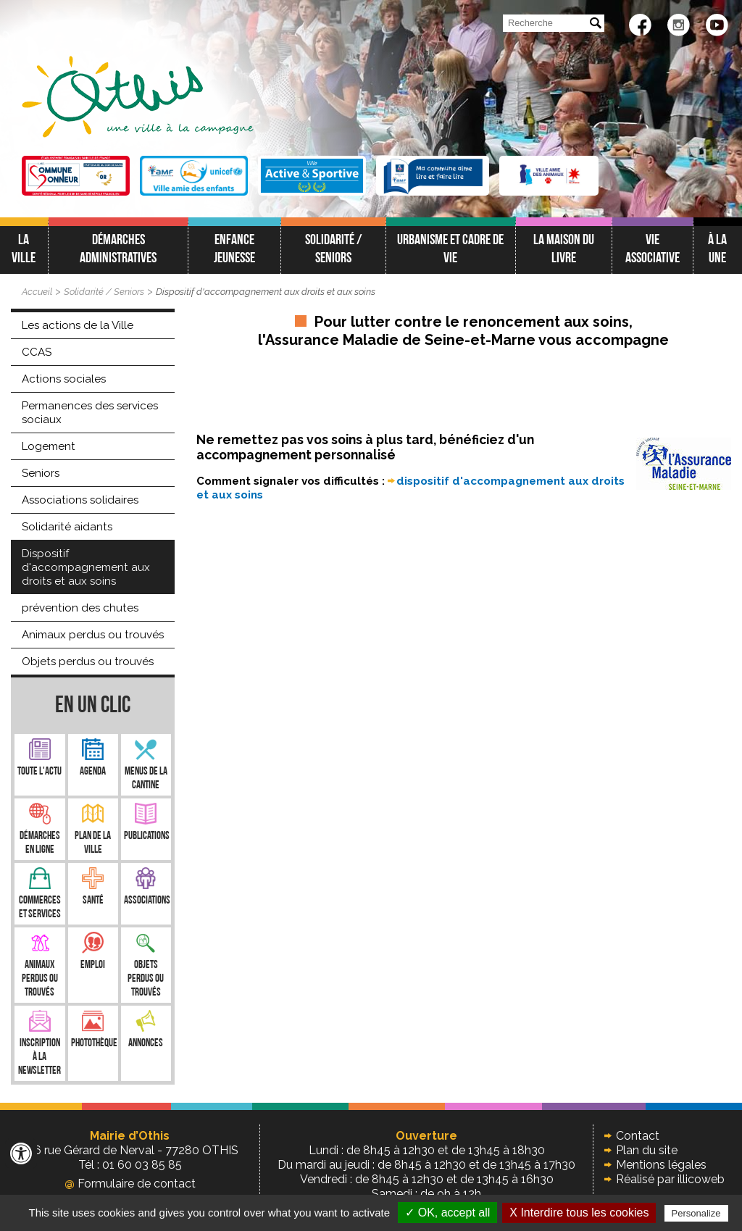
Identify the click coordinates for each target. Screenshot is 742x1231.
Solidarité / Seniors (333, 249)
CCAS (36, 352)
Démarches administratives (118, 249)
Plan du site (647, 1150)
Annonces (145, 1043)
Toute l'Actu (39, 772)
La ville (24, 249)
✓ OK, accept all (447, 1212)
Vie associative (652, 249)
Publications (147, 836)
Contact (637, 1136)
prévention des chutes (80, 607)
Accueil (37, 291)
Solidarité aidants (67, 526)
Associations (147, 901)
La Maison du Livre (563, 249)
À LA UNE (717, 249)
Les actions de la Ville (77, 325)
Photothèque (94, 1043)
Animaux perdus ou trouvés (93, 634)
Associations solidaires (80, 499)
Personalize (696, 1213)
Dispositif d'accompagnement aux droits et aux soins (265, 291)
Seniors (40, 473)
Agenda (93, 772)
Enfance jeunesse (234, 249)
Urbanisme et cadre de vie (450, 249)
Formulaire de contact (130, 1183)
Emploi (92, 965)
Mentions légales (661, 1165)
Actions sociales (64, 378)
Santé (93, 901)
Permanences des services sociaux (90, 412)
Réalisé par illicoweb (670, 1179)
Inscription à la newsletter (39, 1057)
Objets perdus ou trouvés (88, 661)
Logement (48, 446)
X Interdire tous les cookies (579, 1212)
